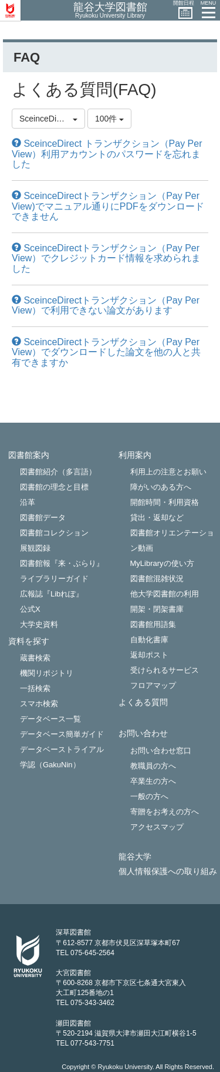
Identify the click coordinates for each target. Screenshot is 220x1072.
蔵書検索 (35, 657)
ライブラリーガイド (54, 578)
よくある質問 (143, 702)
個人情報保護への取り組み (168, 871)
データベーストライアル (62, 749)
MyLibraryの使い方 (162, 563)
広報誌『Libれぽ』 (51, 593)
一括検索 (35, 688)
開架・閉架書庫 (157, 609)
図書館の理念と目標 (54, 487)
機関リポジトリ (46, 673)
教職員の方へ (153, 765)
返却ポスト (149, 654)
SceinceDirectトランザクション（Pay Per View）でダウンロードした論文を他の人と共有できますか (106, 352)
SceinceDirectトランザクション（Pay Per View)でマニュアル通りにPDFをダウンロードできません (108, 206)
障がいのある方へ (160, 487)
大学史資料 (39, 624)
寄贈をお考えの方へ (164, 811)
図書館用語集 (153, 624)
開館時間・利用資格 (164, 502)
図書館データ (43, 517)
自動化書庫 (149, 639)
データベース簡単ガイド (62, 734)
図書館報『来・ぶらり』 (62, 563)
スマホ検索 (39, 703)
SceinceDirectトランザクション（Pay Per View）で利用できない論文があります (105, 305)
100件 (109, 118)
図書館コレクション (54, 532)
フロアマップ (153, 685)
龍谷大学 (135, 856)
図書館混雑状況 (157, 578)
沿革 (27, 502)
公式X (30, 609)
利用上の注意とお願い (168, 471)
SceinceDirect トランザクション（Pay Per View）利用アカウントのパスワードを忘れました (107, 154)
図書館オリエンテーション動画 (172, 540)
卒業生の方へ (153, 781)
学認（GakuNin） (50, 764)
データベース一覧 (50, 718)
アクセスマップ (157, 826)
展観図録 (35, 548)
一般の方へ (149, 796)
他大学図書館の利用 (164, 593)
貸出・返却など (157, 517)
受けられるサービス (164, 670)
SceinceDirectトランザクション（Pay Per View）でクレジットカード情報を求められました (106, 258)
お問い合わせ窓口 (160, 750)
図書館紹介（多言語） (58, 471)
